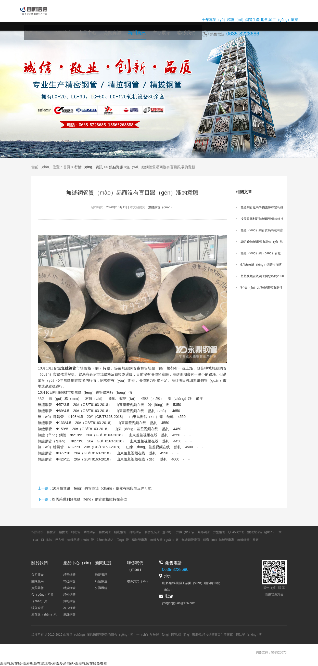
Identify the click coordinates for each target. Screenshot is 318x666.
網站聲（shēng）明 (249, 634)
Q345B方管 (236, 532)
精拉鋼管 (89, 532)
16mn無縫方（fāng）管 (113, 540)
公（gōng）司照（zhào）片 (42, 598)
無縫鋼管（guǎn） (160, 207)
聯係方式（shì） (138, 581)
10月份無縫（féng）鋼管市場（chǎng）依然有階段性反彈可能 (101, 488)
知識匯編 (101, 588)
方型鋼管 (219, 532)
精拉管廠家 (139, 540)
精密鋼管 (120, 532)
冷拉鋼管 (69, 608)
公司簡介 (74, 35)
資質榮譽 (37, 588)
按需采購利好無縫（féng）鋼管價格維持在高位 (89, 499)
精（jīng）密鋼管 (189, 634)
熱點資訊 (116, 167)
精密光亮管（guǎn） (159, 532)
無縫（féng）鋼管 (165, 634)
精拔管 (63, 532)
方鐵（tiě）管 (185, 532)
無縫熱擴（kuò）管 (80, 540)
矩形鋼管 (204, 532)
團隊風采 (37, 581)
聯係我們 (187, 35)
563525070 (278, 652)
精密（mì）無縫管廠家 (218, 540)
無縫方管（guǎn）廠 (164, 540)
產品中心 (96, 35)
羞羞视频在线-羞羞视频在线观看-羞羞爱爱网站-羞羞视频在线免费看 (53, 663)
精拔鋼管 (105, 532)
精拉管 (51, 532)
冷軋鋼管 (135, 532)
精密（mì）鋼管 (240, 21)
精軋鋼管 (69, 594)
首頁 (66, 167)
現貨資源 (119, 35)
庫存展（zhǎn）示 (43, 614)
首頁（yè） (49, 35)
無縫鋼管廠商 (191, 540)
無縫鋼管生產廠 (248, 540)
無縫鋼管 (69, 614)
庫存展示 (165, 35)
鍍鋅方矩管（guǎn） (261, 532)
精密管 (75, 532)
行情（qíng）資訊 (88, 167)
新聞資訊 (142, 35)
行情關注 (101, 581)
